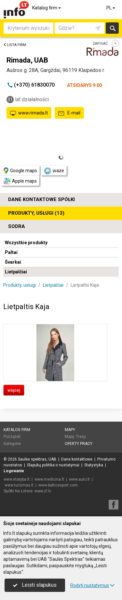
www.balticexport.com (58, 485)
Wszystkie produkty (26, 242)
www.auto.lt (79, 479)
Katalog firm (47, 7)
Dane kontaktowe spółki (41, 199)
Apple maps (20, 181)
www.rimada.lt (29, 113)
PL (111, 7)
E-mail (69, 113)
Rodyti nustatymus (92, 585)
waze (53, 171)
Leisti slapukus (35, 585)
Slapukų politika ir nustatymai (53, 465)
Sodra (16, 226)
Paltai (11, 252)
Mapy (70, 429)
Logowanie (14, 471)
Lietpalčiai (16, 271)
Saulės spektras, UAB (37, 459)
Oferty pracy (78, 443)
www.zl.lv (42, 491)
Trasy (81, 436)
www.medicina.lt (49, 479)
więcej (13, 390)
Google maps (20, 170)
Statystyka (93, 465)
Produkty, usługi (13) (36, 213)
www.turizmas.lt (19, 485)
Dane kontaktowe (76, 459)
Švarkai (13, 262)
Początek (12, 436)
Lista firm (14, 45)
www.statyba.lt (17, 479)
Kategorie (12, 443)
